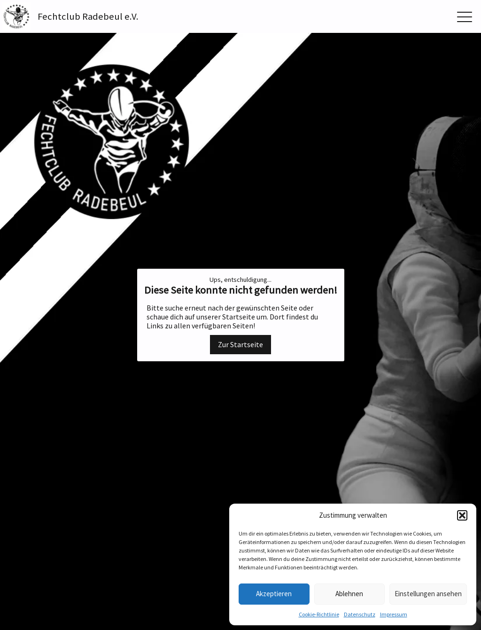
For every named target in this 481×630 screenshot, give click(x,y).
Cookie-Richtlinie (319, 614)
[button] (462, 515)
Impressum (393, 614)
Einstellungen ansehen (428, 593)
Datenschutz (359, 614)
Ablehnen (349, 593)
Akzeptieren (274, 593)
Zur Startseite (240, 344)
